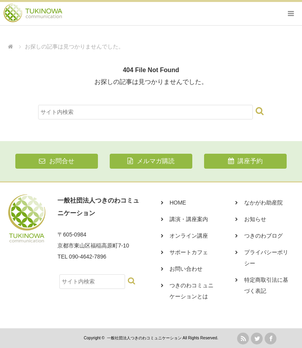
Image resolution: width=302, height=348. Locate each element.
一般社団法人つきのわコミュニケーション (144, 338)
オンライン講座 (188, 236)
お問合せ (56, 161)
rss (243, 338)
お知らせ (255, 219)
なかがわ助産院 (263, 202)
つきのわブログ (263, 236)
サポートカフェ (188, 252)
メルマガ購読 (150, 161)
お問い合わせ (186, 269)
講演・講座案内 (188, 219)
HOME (177, 202)
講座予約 (245, 161)
